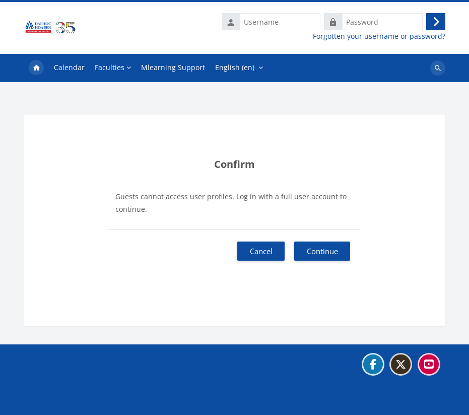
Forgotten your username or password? (379, 36)
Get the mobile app (61, 401)
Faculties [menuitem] (109, 67)
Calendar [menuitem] (69, 67)
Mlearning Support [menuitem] (173, 67)
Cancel (261, 251)
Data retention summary (70, 389)
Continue (322, 251)
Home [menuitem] (36, 68)
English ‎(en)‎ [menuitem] (234, 67)
